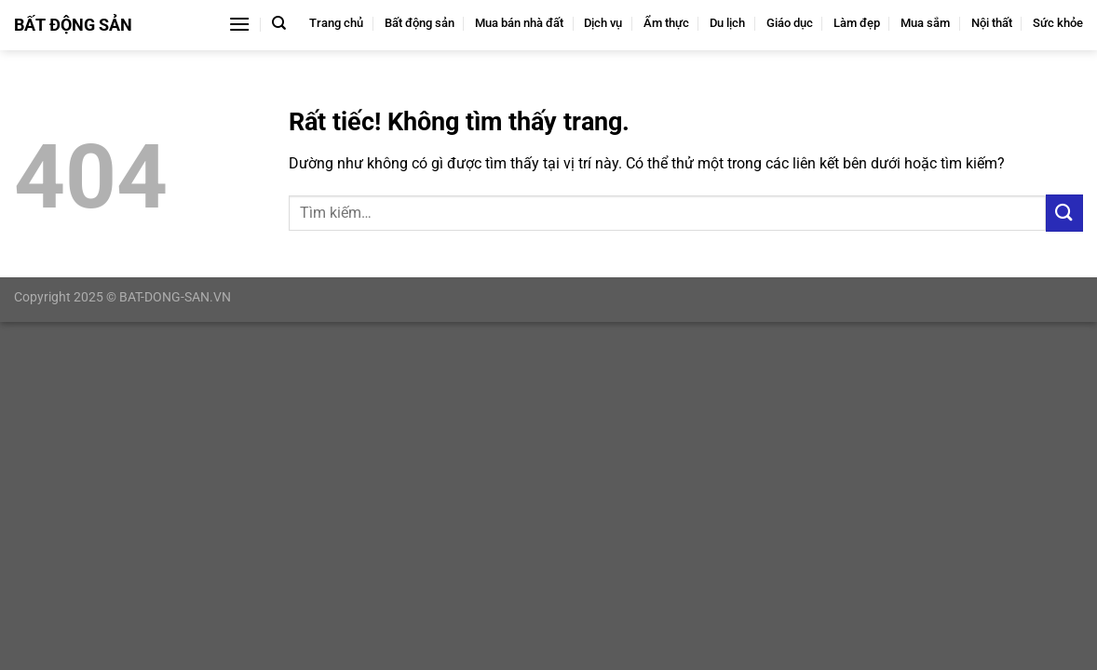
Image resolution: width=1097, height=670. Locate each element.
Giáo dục (789, 23)
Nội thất (991, 23)
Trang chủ (336, 23)
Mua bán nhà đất (519, 23)
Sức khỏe (1058, 23)
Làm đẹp (856, 23)
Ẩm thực (666, 23)
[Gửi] (1064, 212)
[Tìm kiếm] (279, 23)
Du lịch (727, 23)
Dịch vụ (603, 23)
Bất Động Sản (73, 25)
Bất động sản (419, 23)
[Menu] (239, 24)
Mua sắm (925, 23)
